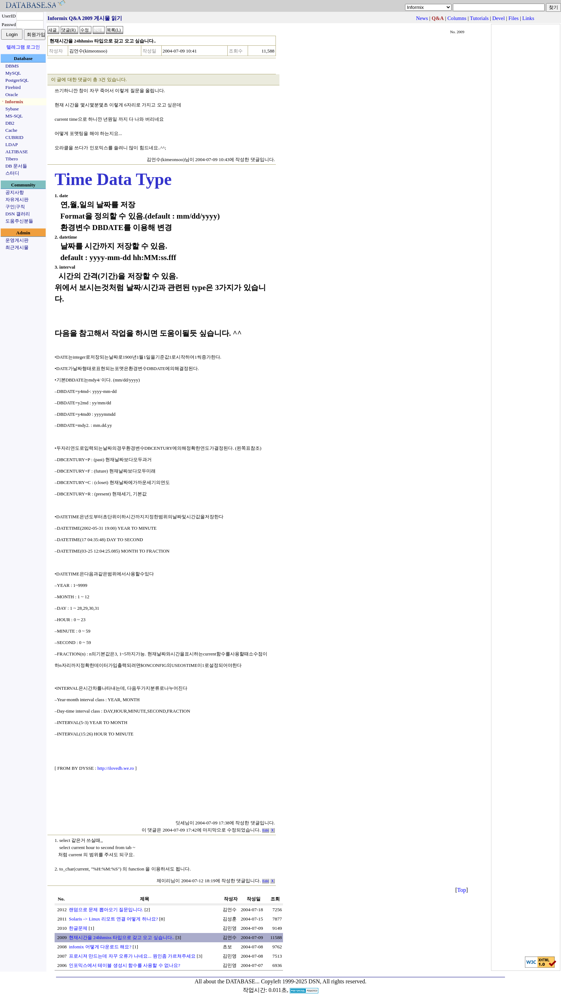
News (422, 18)
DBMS (12, 66)
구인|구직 (15, 206)
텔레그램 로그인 (23, 47)
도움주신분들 (19, 221)
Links (528, 18)
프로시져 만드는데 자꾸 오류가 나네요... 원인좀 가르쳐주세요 (132, 956)
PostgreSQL (17, 80)
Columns (457, 18)
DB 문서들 (16, 166)
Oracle (11, 94)
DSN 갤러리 (17, 213)
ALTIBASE (16, 151)
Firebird (13, 87)
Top (461, 890)
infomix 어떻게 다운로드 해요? (100, 946)
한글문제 (78, 928)
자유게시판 (17, 199)
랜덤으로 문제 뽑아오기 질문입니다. (106, 909)
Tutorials (479, 18)
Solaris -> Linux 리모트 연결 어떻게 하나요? (113, 919)
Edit (265, 830)
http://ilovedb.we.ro (115, 768)
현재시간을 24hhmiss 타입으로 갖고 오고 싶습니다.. (121, 937)
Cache (11, 130)
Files (514, 18)
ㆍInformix (11, 101)
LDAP (11, 144)
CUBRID (14, 137)
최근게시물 (17, 247)
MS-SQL (14, 116)
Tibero (11, 158)
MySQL (13, 73)
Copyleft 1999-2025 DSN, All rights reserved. (314, 981)
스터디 (12, 173)
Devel (498, 18)
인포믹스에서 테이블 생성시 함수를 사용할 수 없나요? (124, 965)
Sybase (12, 108)
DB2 (9, 123)
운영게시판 (17, 240)
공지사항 (14, 192)
